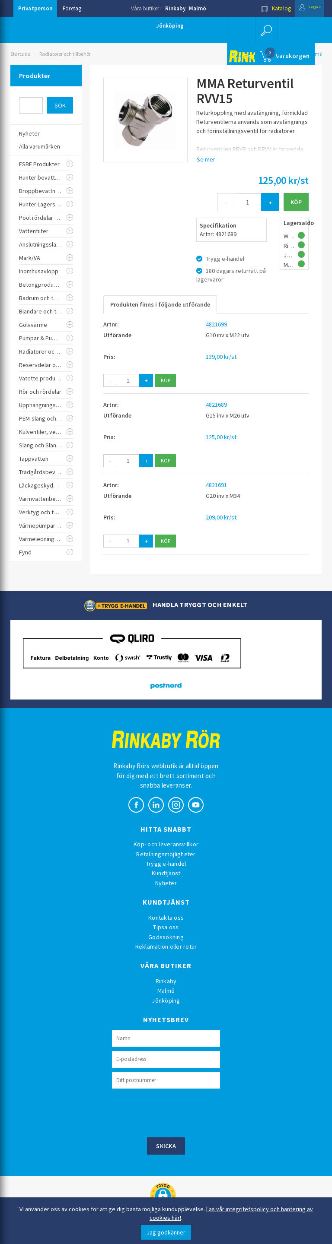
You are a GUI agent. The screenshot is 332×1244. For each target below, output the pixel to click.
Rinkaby (175, 8)
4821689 (216, 404)
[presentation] (177, 1112)
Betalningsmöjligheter (165, 854)
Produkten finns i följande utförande (160, 304)
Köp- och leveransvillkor (166, 844)
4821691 (216, 485)
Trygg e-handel (166, 863)
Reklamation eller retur (166, 946)
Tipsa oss (166, 927)
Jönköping (170, 25)
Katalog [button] (262, 8)
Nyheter (166, 883)
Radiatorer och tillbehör (65, 54)
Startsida (20, 54)
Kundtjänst (166, 873)
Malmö (197, 8)
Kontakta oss (166, 917)
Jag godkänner (166, 1232)
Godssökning (166, 937)
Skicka (166, 1146)
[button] (265, 30)
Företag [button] (72, 8)
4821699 (216, 324)
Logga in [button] (303, 8)
